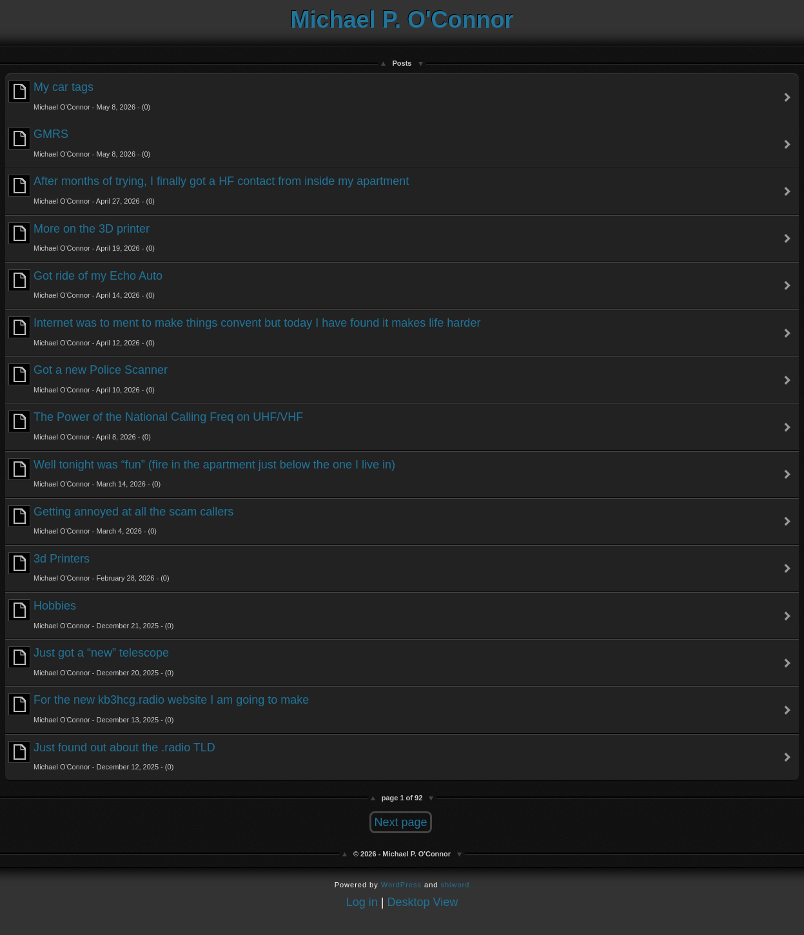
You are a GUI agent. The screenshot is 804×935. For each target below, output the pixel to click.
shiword (454, 885)
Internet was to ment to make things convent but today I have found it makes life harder (244, 331)
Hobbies (90, 614)
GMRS (79, 143)
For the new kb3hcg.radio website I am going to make (158, 708)
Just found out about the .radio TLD (111, 756)
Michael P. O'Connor (402, 19)
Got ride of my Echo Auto (85, 284)
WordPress (401, 885)
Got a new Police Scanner (88, 378)
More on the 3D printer (81, 237)
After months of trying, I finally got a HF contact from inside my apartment (208, 190)
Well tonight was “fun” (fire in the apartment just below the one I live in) (201, 473)
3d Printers (89, 567)
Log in (362, 902)
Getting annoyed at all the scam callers (120, 520)
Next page (400, 822)
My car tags (79, 96)
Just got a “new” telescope (90, 661)
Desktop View (422, 902)
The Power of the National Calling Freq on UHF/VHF (155, 425)
